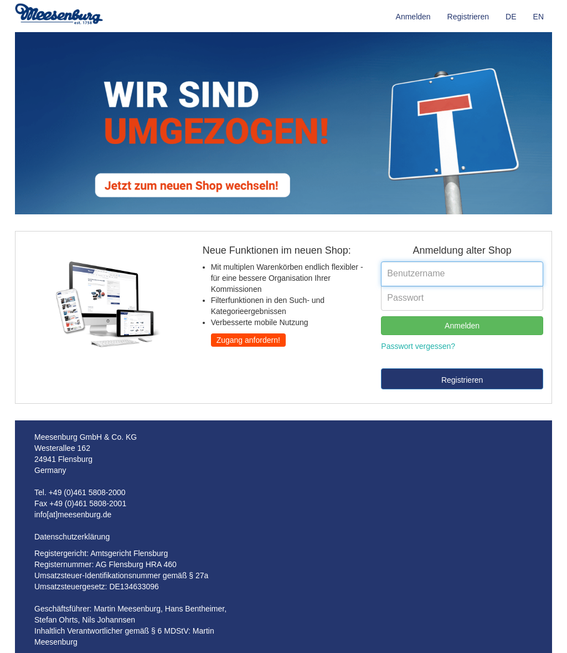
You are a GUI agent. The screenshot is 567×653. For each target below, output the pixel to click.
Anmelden (413, 16)
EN (538, 16)
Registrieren (468, 16)
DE (511, 16)
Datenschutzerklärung (72, 536)
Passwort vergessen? (418, 346)
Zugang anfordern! (248, 340)
